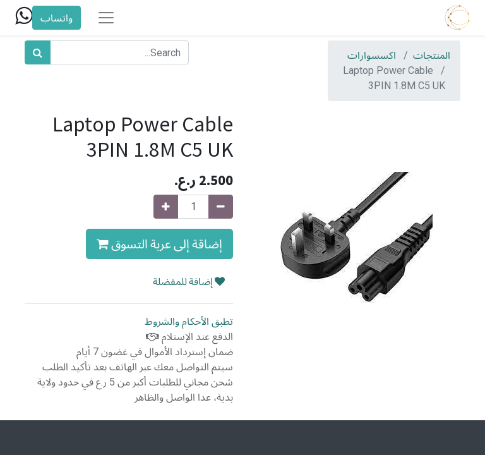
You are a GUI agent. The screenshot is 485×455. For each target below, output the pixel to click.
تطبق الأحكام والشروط (189, 321)
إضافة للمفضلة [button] (189, 281)
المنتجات (431, 55)
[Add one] (165, 207)
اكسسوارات (371, 55)
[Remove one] (220, 207)
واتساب (56, 17)
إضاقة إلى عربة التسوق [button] (159, 244)
